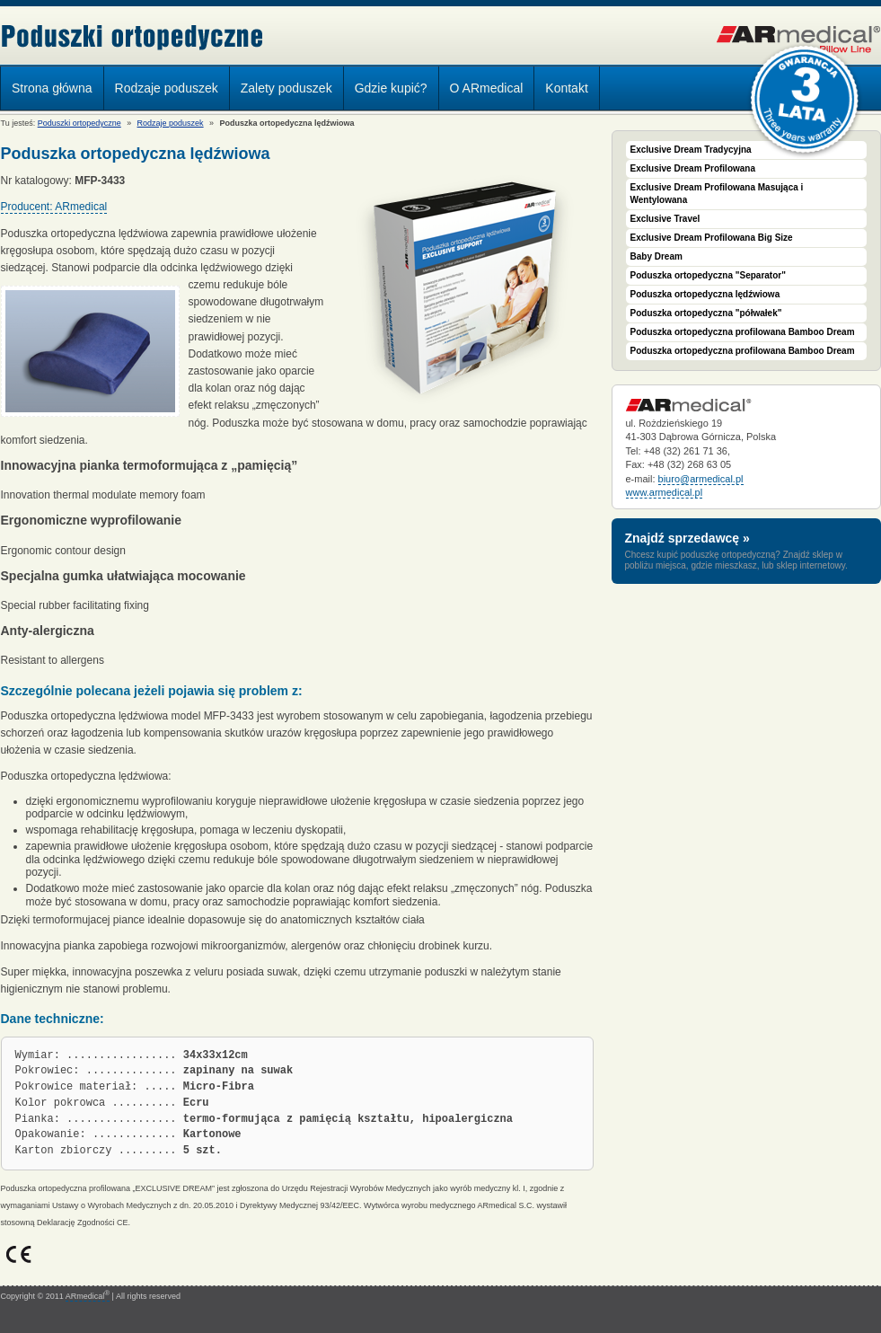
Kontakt (566, 88)
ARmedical (88, 1296)
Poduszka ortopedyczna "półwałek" (706, 313)
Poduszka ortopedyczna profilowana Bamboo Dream (742, 332)
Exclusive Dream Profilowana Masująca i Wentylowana (717, 193)
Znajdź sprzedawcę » (687, 538)
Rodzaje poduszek (162, 90)
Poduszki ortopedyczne (132, 37)
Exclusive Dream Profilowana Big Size (711, 238)
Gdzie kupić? (391, 88)
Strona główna (52, 88)
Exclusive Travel (665, 219)
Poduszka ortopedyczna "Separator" (708, 275)
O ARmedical (487, 88)
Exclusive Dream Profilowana (693, 168)
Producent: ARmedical (54, 206)
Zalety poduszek (286, 88)
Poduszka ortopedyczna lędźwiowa (705, 294)
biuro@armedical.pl (701, 478)
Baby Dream (656, 256)
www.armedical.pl (664, 492)
